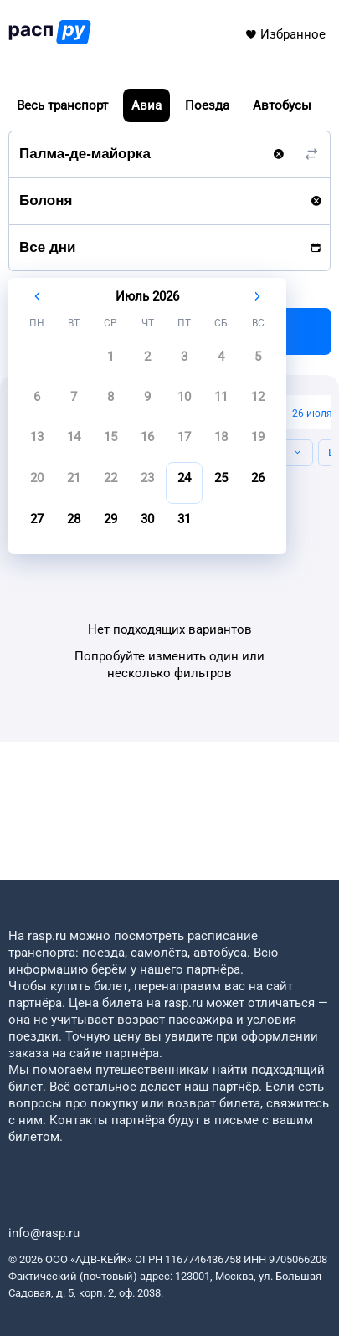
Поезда (207, 105)
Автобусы (282, 105)
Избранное (285, 34)
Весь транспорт (62, 105)
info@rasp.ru (44, 1233)
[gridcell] (110, 362)
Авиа (146, 105)
